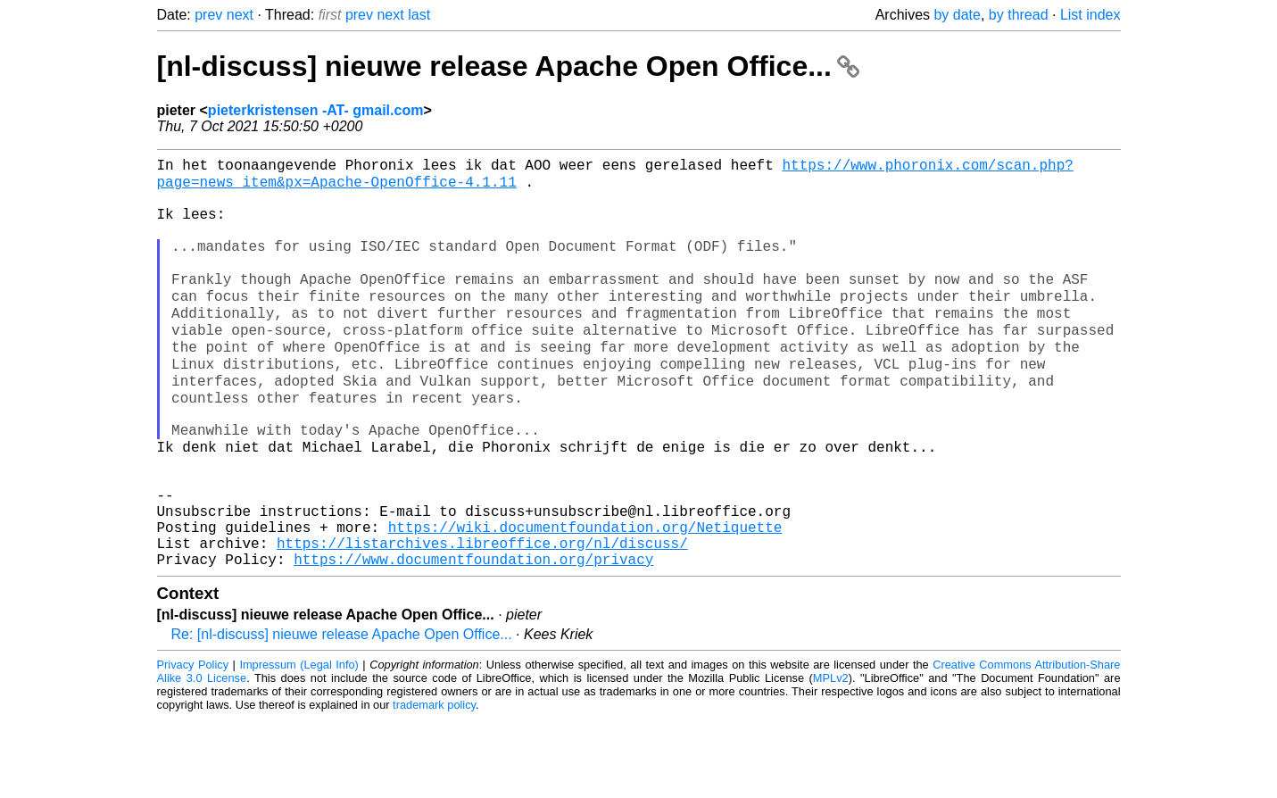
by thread (1019, 14)
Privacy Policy (193, 744)
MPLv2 (831, 757)
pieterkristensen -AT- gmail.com (316, 110)
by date (956, 14)
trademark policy (434, 784)
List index (1090, 14)
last (419, 14)
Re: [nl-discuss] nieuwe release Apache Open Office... (341, 713)
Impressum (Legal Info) (298, 744)
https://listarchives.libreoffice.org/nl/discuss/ (482, 618)
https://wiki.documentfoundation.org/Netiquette (585, 599)
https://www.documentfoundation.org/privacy (473, 638)
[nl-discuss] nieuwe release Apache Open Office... (508, 66)
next (240, 14)
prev (208, 14)
